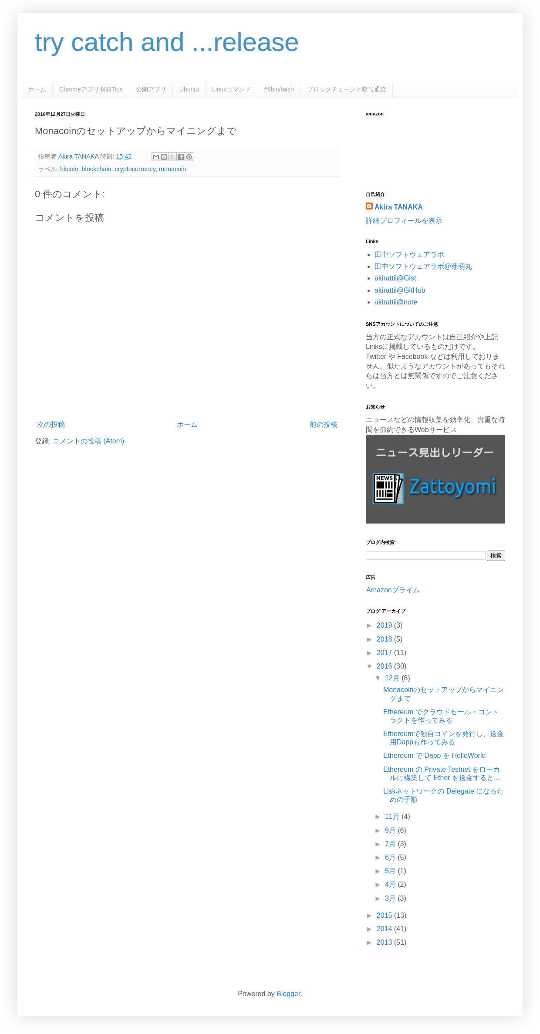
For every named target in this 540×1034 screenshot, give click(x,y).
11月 (393, 816)
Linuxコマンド (231, 89)
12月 (393, 678)
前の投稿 (324, 424)
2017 (385, 652)
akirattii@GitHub (400, 290)
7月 (391, 844)
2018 (385, 639)
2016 (385, 666)
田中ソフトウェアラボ (409, 254)
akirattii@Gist (395, 278)
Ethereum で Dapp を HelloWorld (434, 755)
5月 (391, 871)
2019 (385, 625)
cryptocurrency (135, 169)
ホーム (37, 89)
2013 (385, 942)
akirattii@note (396, 302)
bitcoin (69, 169)
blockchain (96, 169)
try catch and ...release (167, 42)
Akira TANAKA (399, 207)
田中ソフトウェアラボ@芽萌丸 (423, 266)
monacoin (172, 169)
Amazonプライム (393, 590)
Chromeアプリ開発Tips (91, 89)
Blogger (288, 993)
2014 (385, 929)
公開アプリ (151, 89)
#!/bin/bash (279, 89)
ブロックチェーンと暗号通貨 (346, 89)
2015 (385, 915)
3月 (391, 898)
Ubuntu (189, 89)
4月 (391, 884)
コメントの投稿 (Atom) (88, 441)
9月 (391, 830)
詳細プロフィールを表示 (404, 220)
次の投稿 (51, 424)
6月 (391, 857)
